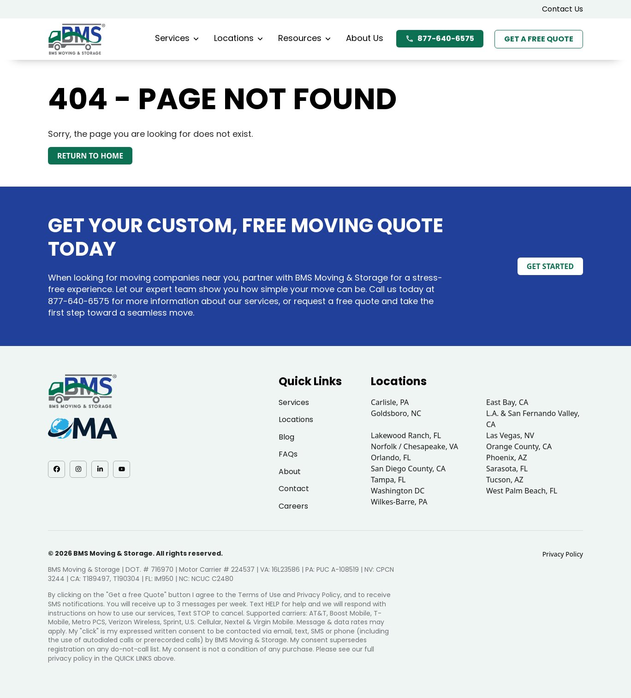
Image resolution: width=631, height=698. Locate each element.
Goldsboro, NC (396, 413)
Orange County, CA (519, 446)
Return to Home (90, 156)
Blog (286, 437)
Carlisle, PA (390, 402)
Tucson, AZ (505, 480)
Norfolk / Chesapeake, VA (414, 446)
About (290, 471)
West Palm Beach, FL (521, 491)
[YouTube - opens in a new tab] (121, 469)
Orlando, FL (391, 457)
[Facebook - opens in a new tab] (56, 469)
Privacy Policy (562, 554)
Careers (293, 506)
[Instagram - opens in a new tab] (78, 469)
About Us (364, 38)
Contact (294, 488)
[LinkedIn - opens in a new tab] (100, 469)
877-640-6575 (439, 38)
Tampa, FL (388, 480)
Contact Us (562, 9)
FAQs (288, 454)
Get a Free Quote (538, 39)
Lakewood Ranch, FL (406, 435)
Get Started (550, 266)
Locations (238, 38)
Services (177, 38)
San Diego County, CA (408, 468)
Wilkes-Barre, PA (399, 502)
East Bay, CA (507, 402)
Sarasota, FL (507, 468)
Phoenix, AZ (506, 457)
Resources (304, 38)
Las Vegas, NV (510, 435)
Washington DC (397, 491)
